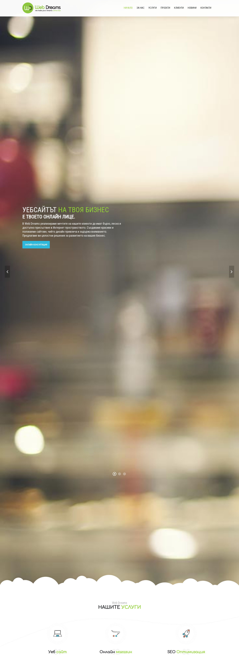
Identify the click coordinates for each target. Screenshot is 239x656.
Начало (128, 7)
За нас (140, 7)
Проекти (165, 7)
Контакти (205, 7)
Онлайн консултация (36, 244)
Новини (192, 7)
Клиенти (179, 7)
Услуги (152, 7)
